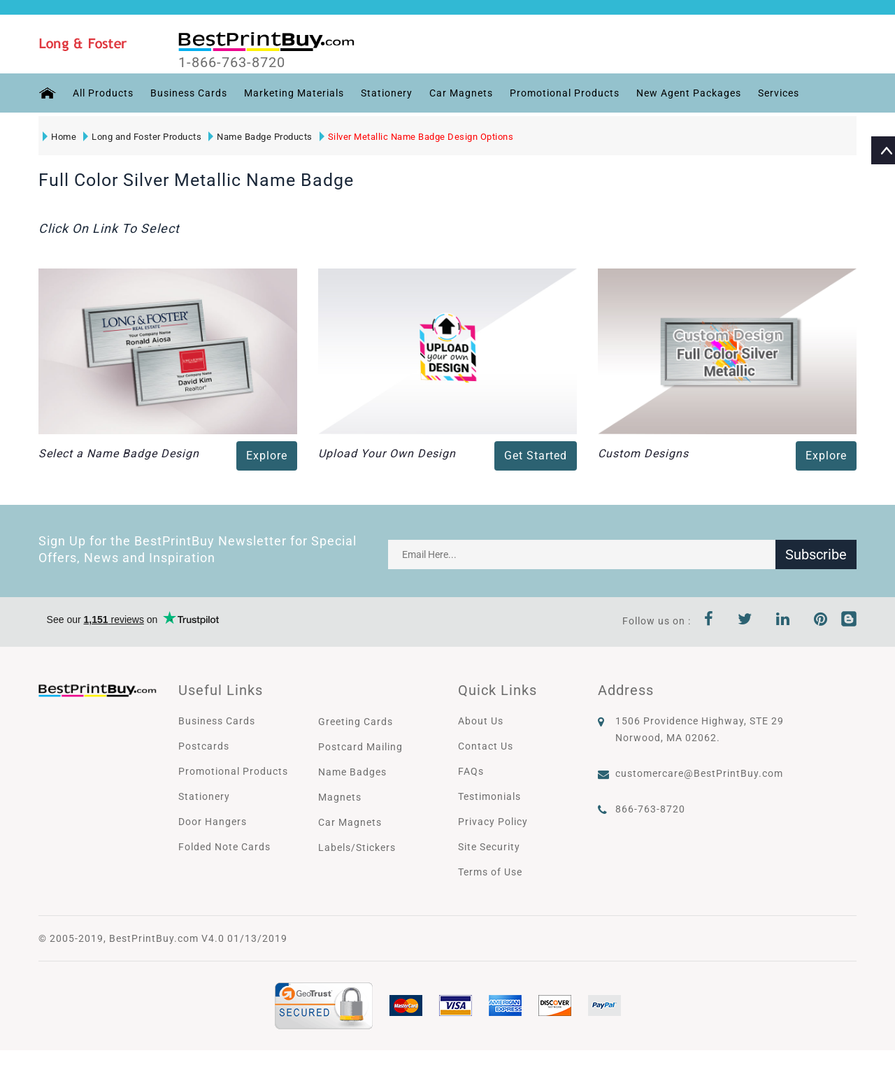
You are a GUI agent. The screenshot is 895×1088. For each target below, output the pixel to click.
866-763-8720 (650, 809)
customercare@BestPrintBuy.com (699, 773)
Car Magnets (461, 93)
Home (59, 136)
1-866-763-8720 (231, 62)
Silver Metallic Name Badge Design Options (417, 136)
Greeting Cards (355, 721)
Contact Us (485, 746)
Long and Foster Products (142, 136)
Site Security (489, 846)
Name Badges (352, 772)
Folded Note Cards (224, 846)
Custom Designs (643, 453)
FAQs (471, 771)
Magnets (339, 797)
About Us (480, 720)
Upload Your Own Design (387, 453)
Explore (266, 455)
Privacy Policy (493, 821)
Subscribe (816, 554)
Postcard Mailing (360, 746)
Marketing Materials (294, 93)
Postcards (203, 746)
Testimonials (489, 796)
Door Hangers (212, 821)
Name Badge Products (260, 136)
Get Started (535, 455)
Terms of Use (490, 872)
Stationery (387, 93)
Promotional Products (565, 93)
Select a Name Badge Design (118, 453)
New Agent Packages (688, 93)
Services (778, 93)
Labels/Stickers (357, 847)
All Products (103, 93)
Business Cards (188, 93)
